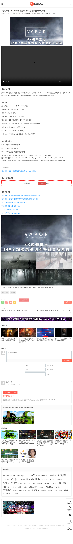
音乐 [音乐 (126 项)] (12, 493)
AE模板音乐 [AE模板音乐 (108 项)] (6, 479)
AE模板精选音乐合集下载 (10, 209)
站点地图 (47, 525)
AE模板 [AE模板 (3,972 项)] (62, 475)
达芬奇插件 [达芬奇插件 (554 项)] (63, 490)
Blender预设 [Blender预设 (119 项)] (44, 479)
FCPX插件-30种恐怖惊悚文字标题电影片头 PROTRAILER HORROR (27, 437)
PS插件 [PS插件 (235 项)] (25, 487)
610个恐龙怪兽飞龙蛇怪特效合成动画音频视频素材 (9, 334)
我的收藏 (58, 525)
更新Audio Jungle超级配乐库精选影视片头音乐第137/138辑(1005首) (9, 437)
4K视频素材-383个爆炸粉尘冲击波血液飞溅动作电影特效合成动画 (27, 335)
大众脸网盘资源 (33, 525)
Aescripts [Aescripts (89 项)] (28, 475)
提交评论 (67, 360)
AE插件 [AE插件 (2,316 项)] (35, 475)
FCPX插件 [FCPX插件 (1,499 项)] (16, 483)
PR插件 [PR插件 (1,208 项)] (62, 483)
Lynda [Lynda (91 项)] (29, 483)
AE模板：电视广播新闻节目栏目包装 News (14, 310)
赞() (67, 302)
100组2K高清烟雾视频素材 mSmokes (14, 202)
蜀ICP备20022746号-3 (42, 528)
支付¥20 (41, 183)
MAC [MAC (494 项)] (34, 483)
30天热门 (14, 525)
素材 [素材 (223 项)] (28, 490)
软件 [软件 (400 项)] (55, 490)
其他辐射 (33, 13)
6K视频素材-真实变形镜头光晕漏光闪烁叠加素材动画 (45, 334)
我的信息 (52, 525)
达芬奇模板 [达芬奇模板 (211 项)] (6, 493)
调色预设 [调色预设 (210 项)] (44, 490)
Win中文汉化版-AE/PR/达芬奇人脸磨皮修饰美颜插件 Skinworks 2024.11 (27, 456)
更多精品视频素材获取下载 (10, 206)
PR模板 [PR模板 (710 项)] (6, 487)
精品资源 (39, 13)
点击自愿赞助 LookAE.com (10, 213)
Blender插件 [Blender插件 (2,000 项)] (33, 479)
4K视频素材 (27, 13)
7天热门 (8, 525)
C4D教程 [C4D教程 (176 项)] (59, 479)
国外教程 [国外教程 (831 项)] (7, 490)
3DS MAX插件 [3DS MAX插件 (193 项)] (7, 475)
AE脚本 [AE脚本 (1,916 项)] (14, 479)
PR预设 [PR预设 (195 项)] (19, 487)
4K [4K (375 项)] (14, 475)
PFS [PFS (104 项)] (56, 483)
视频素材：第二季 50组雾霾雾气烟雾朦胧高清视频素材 (19, 199)
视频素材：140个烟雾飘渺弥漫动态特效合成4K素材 (18, 171)
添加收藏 (23, 300)
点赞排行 (25, 525)
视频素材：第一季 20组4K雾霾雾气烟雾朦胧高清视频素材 (20, 195)
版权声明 (41, 525)
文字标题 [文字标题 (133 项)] (15, 490)
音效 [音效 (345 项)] (16, 494)
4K (3, 292)
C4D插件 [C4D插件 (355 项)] (52, 480)
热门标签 (20, 525)
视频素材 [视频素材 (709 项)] (36, 490)
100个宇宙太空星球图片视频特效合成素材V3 (63, 334)
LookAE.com (17, 287)
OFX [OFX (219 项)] (52, 483)
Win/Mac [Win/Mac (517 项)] (49, 487)
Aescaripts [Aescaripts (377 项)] (20, 475)
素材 (43, 13)
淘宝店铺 (64, 525)
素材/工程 (48, 13)
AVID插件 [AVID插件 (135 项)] (22, 479)
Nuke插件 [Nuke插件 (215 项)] (47, 483)
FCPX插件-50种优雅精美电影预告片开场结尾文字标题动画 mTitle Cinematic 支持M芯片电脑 (45, 438)
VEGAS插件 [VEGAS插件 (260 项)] (33, 487)
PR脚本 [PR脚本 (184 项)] (13, 487)
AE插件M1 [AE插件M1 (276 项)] (44, 475)
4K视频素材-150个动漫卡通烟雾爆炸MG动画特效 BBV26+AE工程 (63, 437)
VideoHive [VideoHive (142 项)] (41, 487)
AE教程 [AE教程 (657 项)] (53, 475)
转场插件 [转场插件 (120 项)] (50, 490)
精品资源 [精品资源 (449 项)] (22, 490)
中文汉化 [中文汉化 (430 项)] (57, 487)
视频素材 (53, 13)
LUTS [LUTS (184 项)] (24, 483)
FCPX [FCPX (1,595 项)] (6, 483)
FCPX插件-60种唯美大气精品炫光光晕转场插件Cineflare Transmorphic (9, 456)
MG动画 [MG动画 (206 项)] (39, 483)
